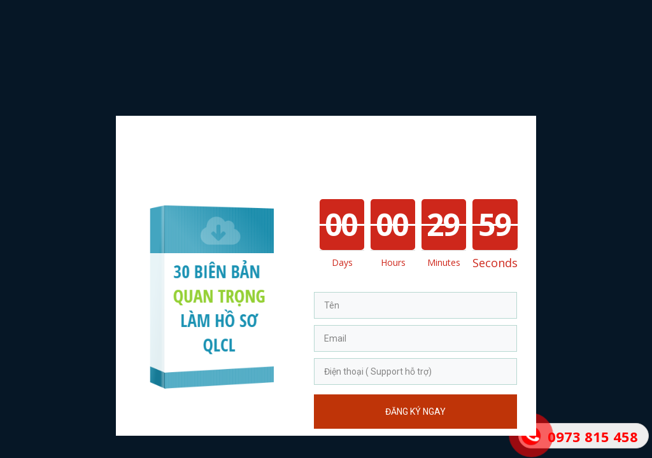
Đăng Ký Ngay (415, 411)
